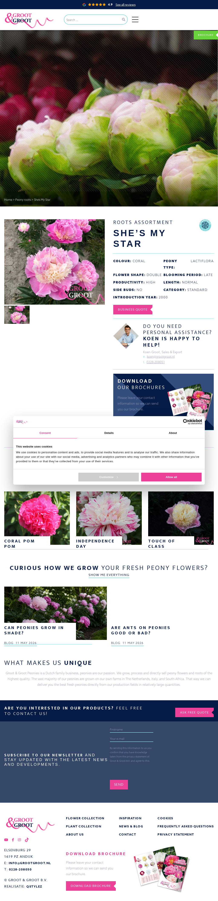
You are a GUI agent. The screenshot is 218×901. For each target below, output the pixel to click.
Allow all (171, 477)
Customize (108, 477)
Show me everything (109, 588)
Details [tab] (109, 433)
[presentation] (142, 883)
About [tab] (173, 433)
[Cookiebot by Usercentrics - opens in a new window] (183, 421)
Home (8, 199)
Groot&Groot (13, 14)
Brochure (203, 34)
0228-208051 (155, 363)
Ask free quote (192, 823)
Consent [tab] (45, 433)
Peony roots (23, 199)
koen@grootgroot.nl (161, 357)
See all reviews (126, 5)
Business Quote (135, 309)
